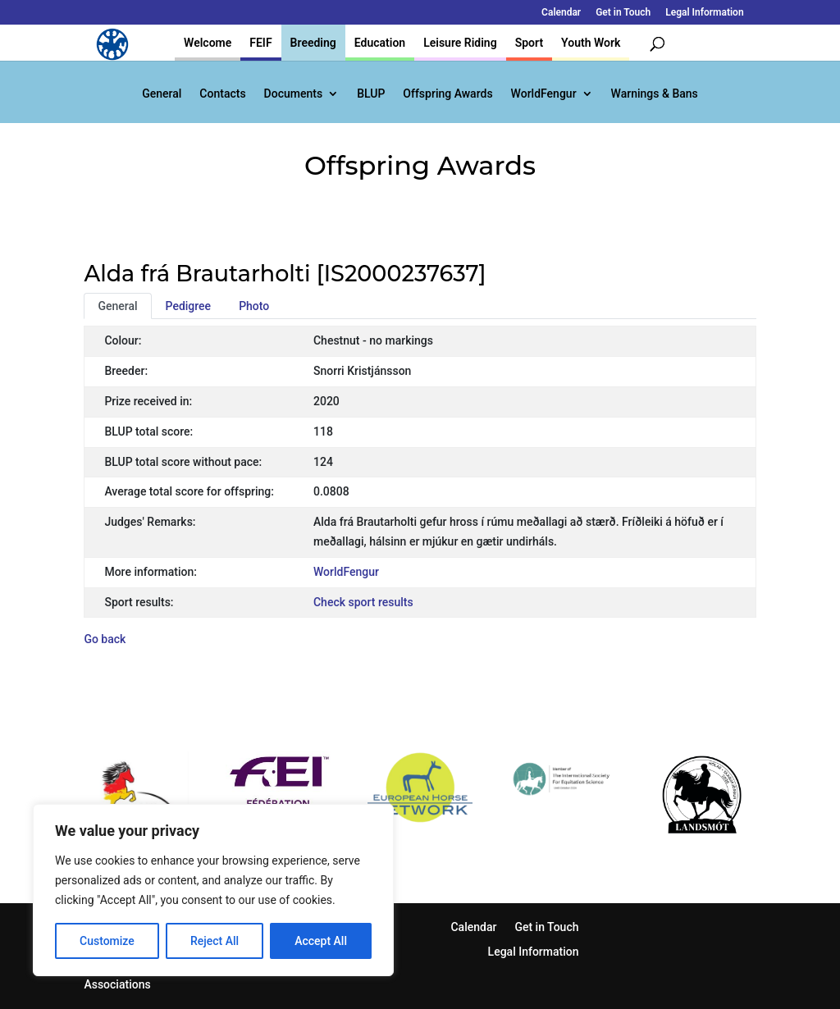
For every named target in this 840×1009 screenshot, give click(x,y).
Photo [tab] (254, 306)
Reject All (214, 940)
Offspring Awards (447, 94)
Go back (105, 639)
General (161, 94)
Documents (293, 94)
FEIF (260, 42)
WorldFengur (544, 94)
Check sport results (363, 602)
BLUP (371, 94)
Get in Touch (623, 12)
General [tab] (117, 306)
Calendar (561, 12)
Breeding (313, 42)
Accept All (320, 940)
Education (379, 42)
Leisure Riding (460, 42)
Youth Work (590, 42)
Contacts (222, 94)
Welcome (207, 42)
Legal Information (704, 12)
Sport (529, 42)
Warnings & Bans (654, 94)
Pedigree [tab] (189, 306)
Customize (107, 940)
